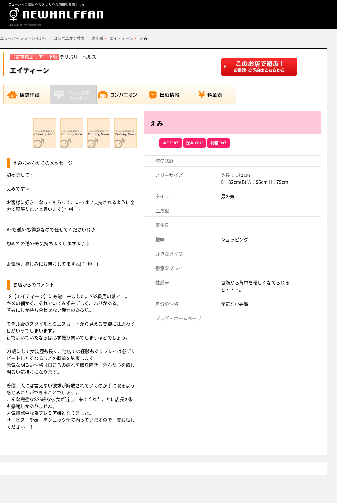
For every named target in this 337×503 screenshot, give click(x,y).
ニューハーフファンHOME (23, 38)
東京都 (97, 38)
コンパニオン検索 (69, 38)
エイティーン (121, 38)
